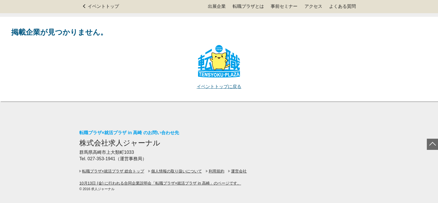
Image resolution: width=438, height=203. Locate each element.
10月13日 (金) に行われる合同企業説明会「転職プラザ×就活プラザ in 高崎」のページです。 (160, 183)
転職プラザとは (248, 6)
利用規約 (216, 171)
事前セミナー (284, 6)
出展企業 (217, 6)
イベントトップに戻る (219, 86)
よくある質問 (342, 6)
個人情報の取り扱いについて (176, 171)
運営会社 (239, 171)
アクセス (313, 6)
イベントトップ (103, 6)
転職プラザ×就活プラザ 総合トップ (113, 171)
